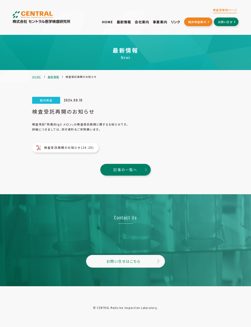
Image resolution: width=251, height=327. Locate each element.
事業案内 (160, 21)
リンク (175, 21)
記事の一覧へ (125, 168)
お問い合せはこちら (123, 259)
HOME (107, 21)
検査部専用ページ (225, 10)
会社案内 (142, 21)
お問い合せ (225, 22)
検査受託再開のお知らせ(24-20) (66, 147)
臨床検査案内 (197, 22)
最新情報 (124, 21)
